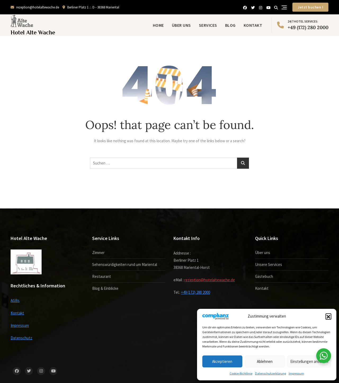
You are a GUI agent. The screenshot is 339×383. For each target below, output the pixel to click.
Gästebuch (264, 276)
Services (208, 25)
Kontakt (253, 25)
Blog (230, 25)
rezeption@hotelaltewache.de (35, 7)
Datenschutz (21, 337)
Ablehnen (265, 361)
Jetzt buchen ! (310, 7)
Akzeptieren (222, 361)
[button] (328, 316)
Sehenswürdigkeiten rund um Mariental (124, 264)
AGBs (15, 300)
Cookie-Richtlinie (241, 373)
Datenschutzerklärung (270, 373)
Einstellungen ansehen (309, 361)
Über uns (181, 25)
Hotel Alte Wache (33, 32)
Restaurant (101, 276)
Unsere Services (268, 264)
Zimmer (98, 252)
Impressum (296, 373)
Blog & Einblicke (105, 288)
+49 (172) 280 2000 (302, 24)
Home (158, 25)
